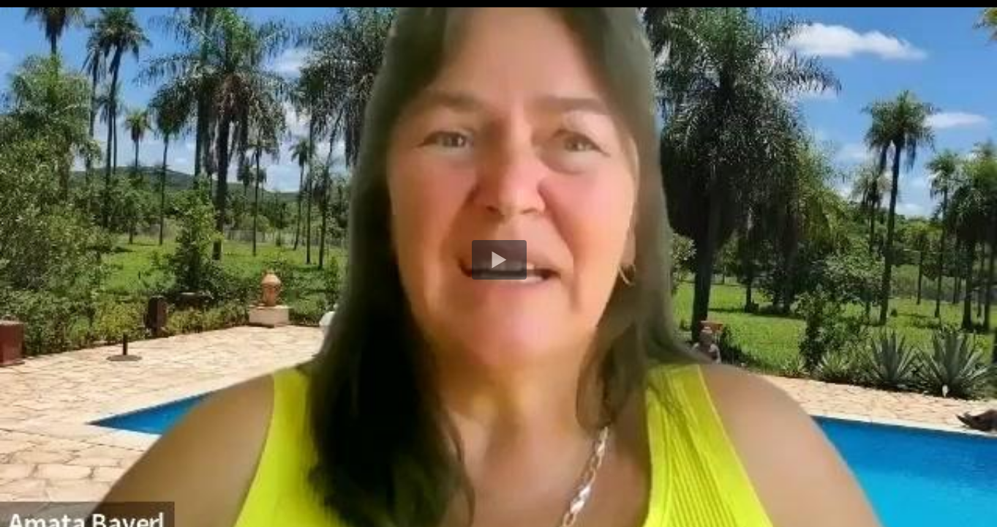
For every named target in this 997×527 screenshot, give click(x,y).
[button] (499, 260)
